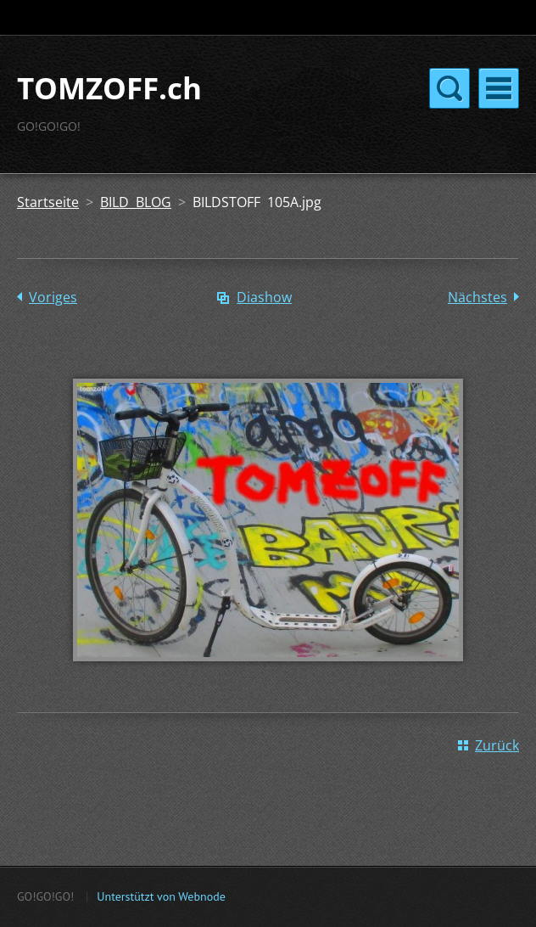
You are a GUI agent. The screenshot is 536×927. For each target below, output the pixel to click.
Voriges (53, 297)
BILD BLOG (135, 202)
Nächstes (477, 297)
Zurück (497, 745)
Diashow (264, 297)
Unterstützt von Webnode (161, 896)
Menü (498, 88)
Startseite (48, 202)
